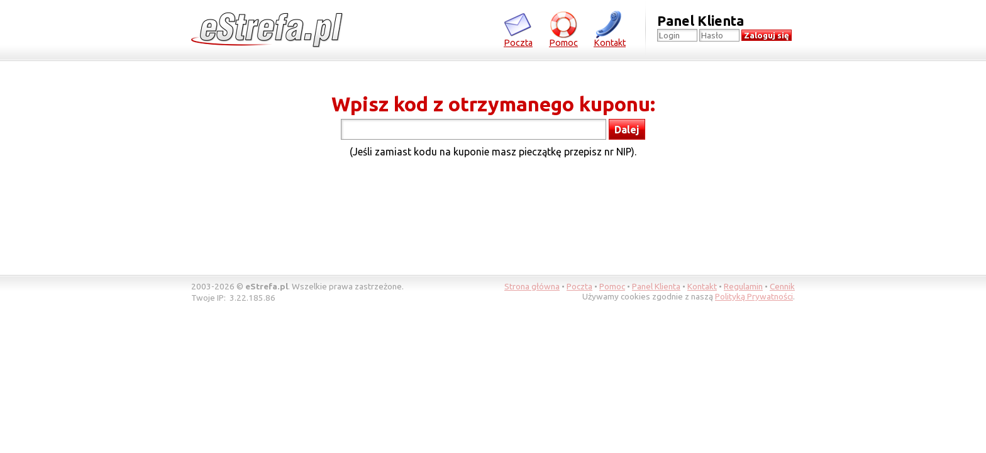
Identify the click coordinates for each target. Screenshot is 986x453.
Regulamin (743, 286)
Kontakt (610, 28)
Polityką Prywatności (754, 296)
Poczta (518, 28)
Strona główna (532, 286)
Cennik (782, 286)
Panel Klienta (656, 286)
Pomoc (563, 28)
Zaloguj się (766, 35)
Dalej (627, 129)
